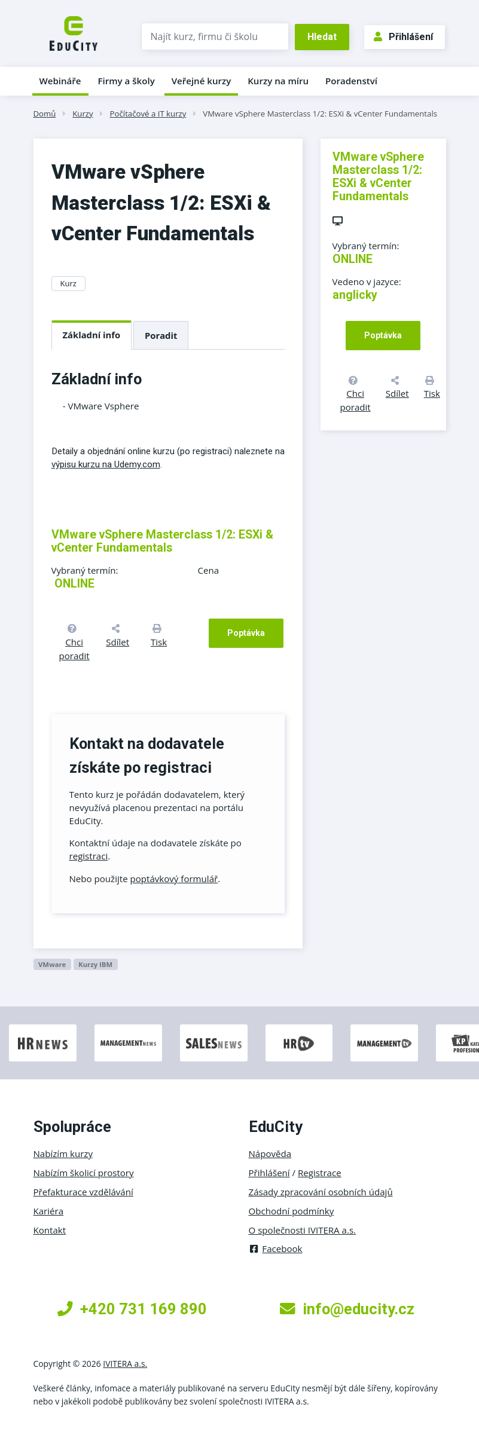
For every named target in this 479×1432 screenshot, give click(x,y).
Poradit (161, 335)
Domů (44, 113)
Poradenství (351, 81)
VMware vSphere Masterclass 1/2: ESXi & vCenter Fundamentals (320, 113)
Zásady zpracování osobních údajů (321, 1192)
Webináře (60, 81)
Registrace (319, 1173)
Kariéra (48, 1211)
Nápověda (270, 1153)
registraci (88, 856)
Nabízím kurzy (63, 1153)
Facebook (276, 1248)
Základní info (92, 335)
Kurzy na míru (278, 81)
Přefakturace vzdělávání (83, 1192)
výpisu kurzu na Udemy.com (105, 464)
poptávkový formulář (174, 879)
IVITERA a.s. (125, 1363)
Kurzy (82, 113)
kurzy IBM (95, 964)
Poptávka (246, 633)
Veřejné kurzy (201, 81)
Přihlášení (403, 36)
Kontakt (49, 1230)
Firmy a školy (125, 81)
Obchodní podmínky (291, 1211)
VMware (52, 964)
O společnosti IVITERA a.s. (302, 1230)
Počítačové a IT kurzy (148, 113)
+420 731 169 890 (132, 1309)
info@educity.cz (347, 1309)
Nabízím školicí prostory (83, 1173)
